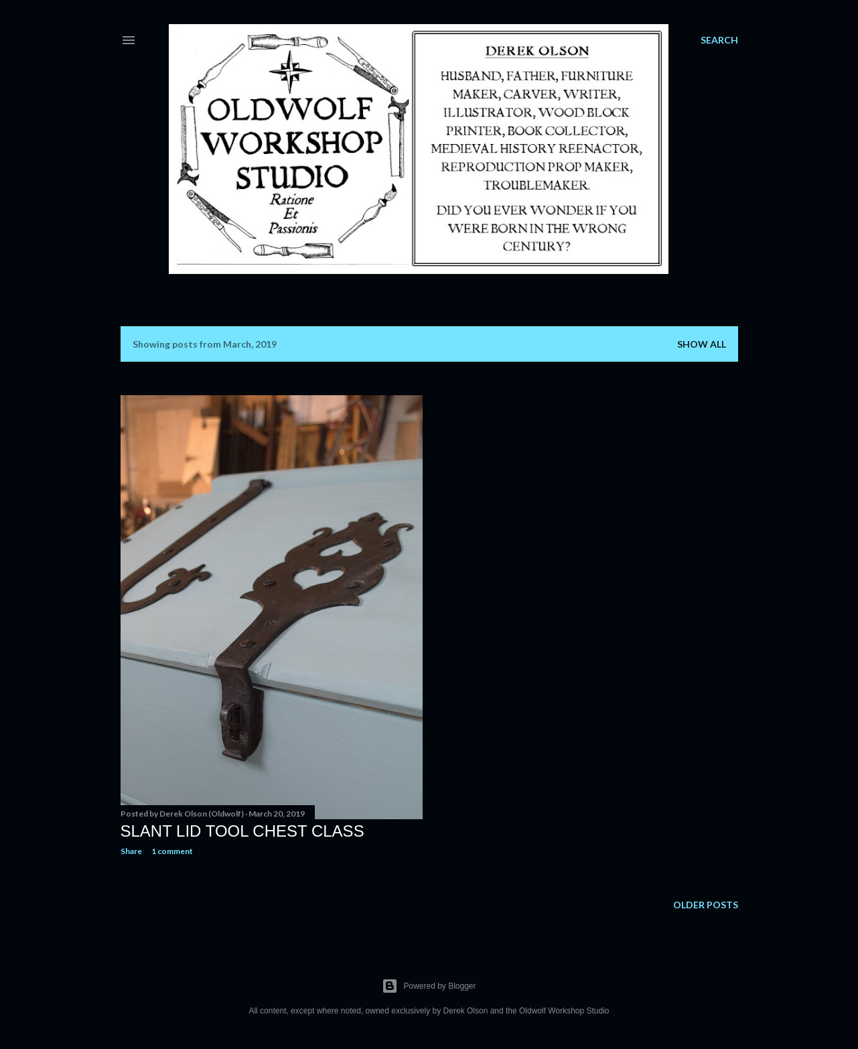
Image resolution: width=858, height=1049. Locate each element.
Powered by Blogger (429, 986)
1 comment (172, 851)
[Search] (719, 40)
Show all (701, 344)
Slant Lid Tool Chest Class (242, 831)
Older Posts (705, 904)
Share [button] (131, 851)
